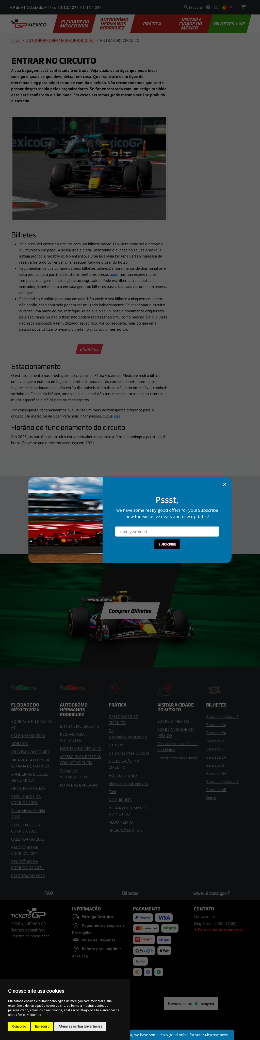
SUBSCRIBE (167, 544)
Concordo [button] (19, 1026)
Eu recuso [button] (42, 1026)
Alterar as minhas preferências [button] (80, 1026)
